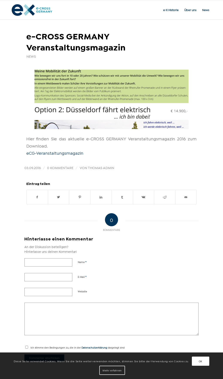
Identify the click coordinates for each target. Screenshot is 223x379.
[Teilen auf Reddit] (164, 197)
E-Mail (82, 276)
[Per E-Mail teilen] (186, 197)
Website (82, 291)
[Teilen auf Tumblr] (122, 197)
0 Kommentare (60, 167)
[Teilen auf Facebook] (37, 197)
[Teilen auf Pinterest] (79, 197)
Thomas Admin (101, 167)
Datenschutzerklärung (94, 347)
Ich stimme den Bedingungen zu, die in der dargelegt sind (77, 347)
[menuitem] (170, 9)
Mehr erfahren (112, 370)
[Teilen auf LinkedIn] (101, 197)
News (31, 56)
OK (200, 361)
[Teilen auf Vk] (143, 197)
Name (82, 261)
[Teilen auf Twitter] (58, 197)
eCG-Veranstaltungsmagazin (54, 152)
